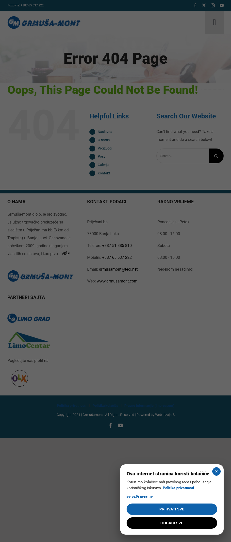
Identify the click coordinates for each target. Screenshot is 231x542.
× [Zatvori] (216, 471)
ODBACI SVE (171, 523)
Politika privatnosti (178, 488)
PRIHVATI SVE (171, 509)
